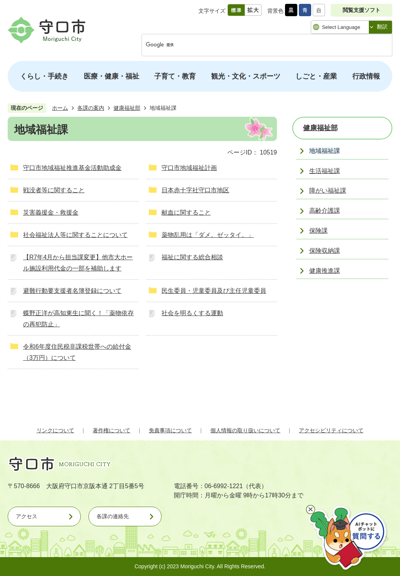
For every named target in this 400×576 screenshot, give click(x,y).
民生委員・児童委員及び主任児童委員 (214, 290)
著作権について (111, 430)
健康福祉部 (126, 108)
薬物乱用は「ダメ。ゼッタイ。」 (208, 235)
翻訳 (382, 27)
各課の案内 (90, 108)
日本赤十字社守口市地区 (195, 190)
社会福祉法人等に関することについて (75, 235)
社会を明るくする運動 (192, 313)
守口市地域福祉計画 (189, 168)
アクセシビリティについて (331, 430)
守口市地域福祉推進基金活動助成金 (72, 168)
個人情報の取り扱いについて (245, 430)
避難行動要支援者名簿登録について (72, 290)
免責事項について (170, 430)
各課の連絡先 (113, 516)
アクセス (26, 516)
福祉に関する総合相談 (192, 257)
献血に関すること (186, 212)
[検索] (259, 45)
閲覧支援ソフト (361, 10)
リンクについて (55, 430)
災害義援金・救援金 (50, 212)
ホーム (60, 108)
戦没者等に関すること (54, 190)
